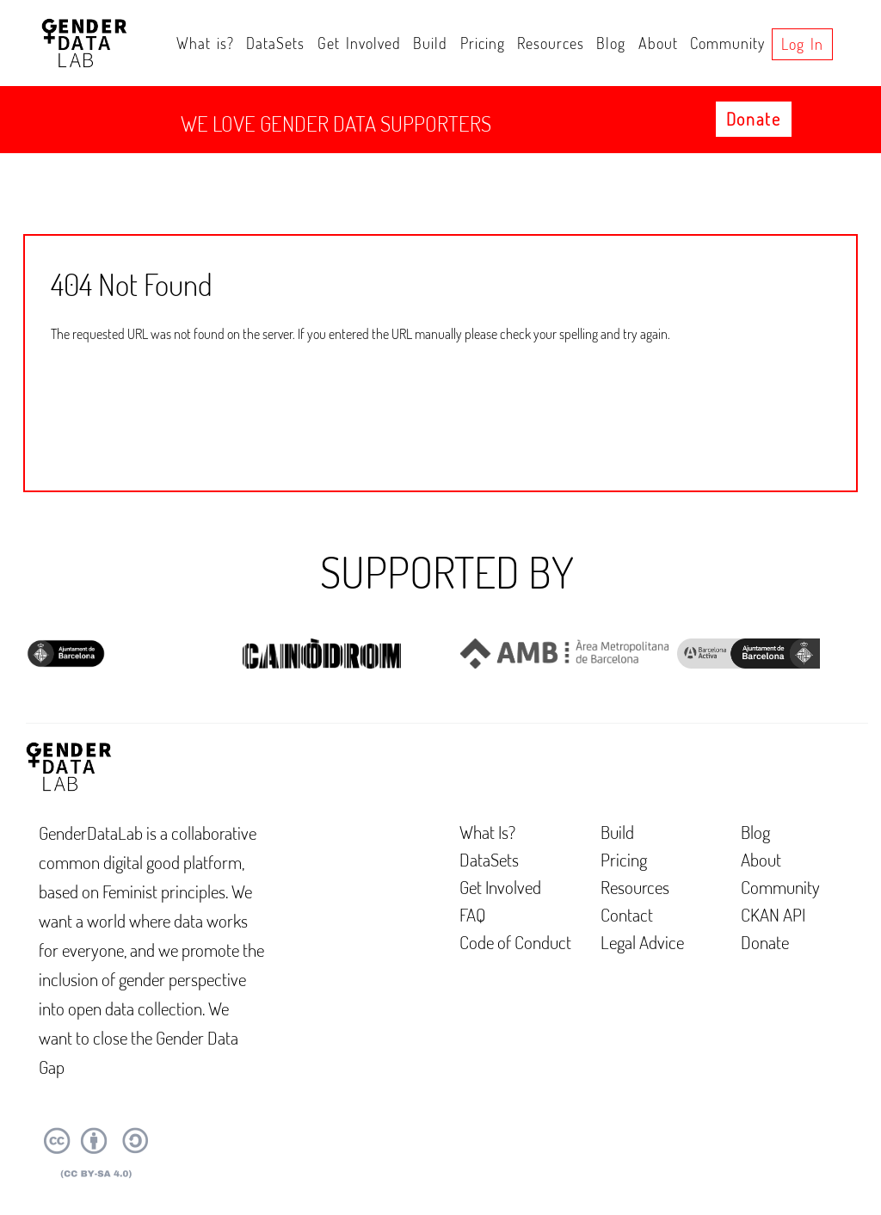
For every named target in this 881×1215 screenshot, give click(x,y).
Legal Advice (642, 941)
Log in (802, 43)
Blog (610, 43)
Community (727, 43)
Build (430, 43)
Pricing (482, 43)
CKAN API (773, 914)
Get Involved (359, 43)
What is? (205, 43)
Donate (753, 119)
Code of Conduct (515, 941)
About (658, 43)
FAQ (472, 914)
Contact (627, 914)
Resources (550, 43)
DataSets (275, 43)
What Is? (487, 831)
